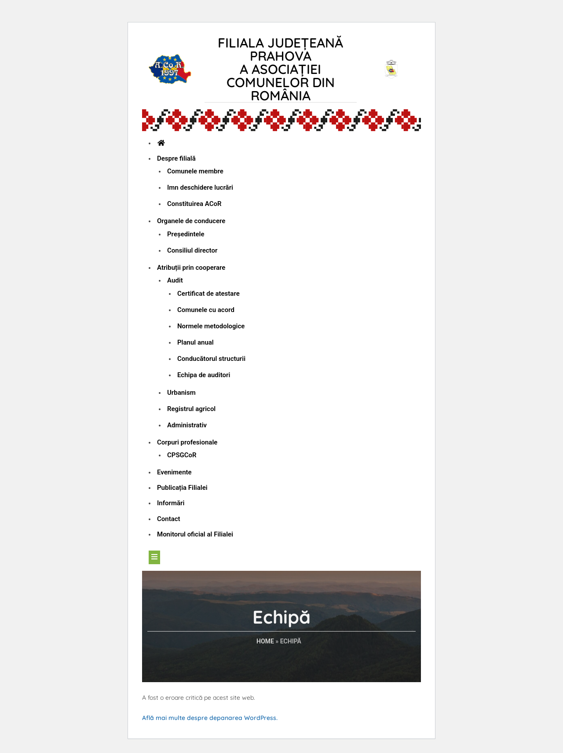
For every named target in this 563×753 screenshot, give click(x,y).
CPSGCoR (182, 455)
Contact (168, 519)
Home (265, 641)
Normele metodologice (211, 326)
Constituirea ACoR (194, 204)
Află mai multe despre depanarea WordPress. (210, 718)
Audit (175, 280)
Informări (170, 503)
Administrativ (187, 425)
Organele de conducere (191, 221)
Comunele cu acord (205, 310)
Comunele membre (195, 171)
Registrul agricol (191, 409)
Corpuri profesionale (187, 442)
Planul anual (195, 342)
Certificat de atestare (208, 294)
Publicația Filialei (182, 488)
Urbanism (181, 393)
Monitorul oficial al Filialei (195, 534)
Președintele (186, 234)
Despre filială (176, 158)
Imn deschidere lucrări (200, 187)
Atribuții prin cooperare (191, 268)
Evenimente (174, 472)
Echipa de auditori (203, 375)
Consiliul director (192, 250)
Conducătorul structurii (211, 359)
